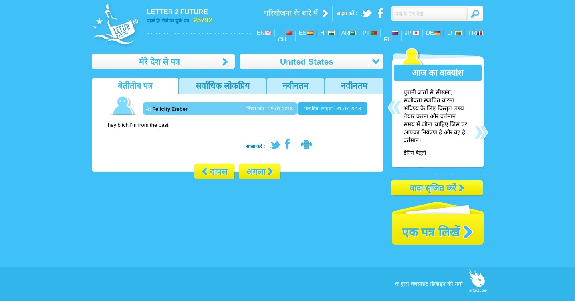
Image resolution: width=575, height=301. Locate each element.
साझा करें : (255, 146)
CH (282, 39)
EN (260, 33)
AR (345, 33)
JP (408, 33)
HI (323, 33)
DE (430, 33)
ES (303, 33)
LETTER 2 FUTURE (177, 12)
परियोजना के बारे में (291, 13)
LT (450, 33)
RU (388, 39)
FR (472, 33)
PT (366, 33)
